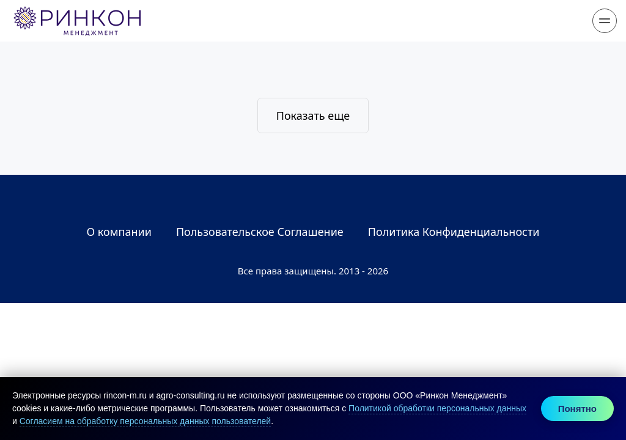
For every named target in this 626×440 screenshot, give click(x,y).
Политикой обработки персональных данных (437, 408)
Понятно (577, 408)
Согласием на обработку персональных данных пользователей (145, 421)
